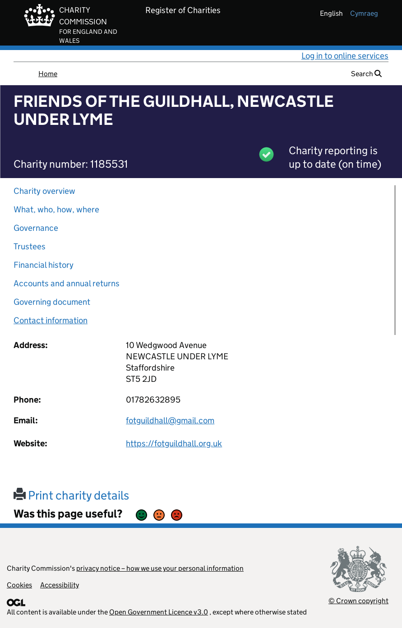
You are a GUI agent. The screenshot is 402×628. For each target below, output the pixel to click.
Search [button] (366, 73)
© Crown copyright (358, 600)
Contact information (51, 320)
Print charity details (71, 495)
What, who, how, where (56, 209)
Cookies (19, 585)
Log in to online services (344, 55)
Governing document (52, 302)
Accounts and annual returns (67, 283)
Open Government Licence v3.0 (158, 612)
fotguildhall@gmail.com (170, 420)
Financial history (44, 265)
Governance (36, 228)
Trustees (30, 246)
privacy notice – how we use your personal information (160, 568)
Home (47, 73)
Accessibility (59, 585)
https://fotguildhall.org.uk (174, 443)
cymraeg (364, 13)
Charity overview (44, 191)
